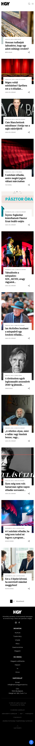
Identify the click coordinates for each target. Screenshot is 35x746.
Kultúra (17, 633)
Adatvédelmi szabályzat (9, 713)
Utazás (17, 640)
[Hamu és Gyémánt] (5, 3)
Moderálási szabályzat (17, 710)
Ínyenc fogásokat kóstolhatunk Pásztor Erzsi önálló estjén (16, 218)
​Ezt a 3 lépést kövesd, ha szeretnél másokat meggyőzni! (16, 582)
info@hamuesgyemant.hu (17, 685)
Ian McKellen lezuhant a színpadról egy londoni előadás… (16, 331)
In (17, 668)
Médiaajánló (29, 713)
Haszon (17, 665)
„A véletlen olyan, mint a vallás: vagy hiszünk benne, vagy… (17, 434)
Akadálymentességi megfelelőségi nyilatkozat (17, 721)
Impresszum (17, 717)
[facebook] (19, 623)
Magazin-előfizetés (18, 661)
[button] (33, 4)
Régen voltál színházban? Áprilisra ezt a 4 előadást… (16, 85)
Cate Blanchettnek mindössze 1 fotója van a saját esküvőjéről (17, 125)
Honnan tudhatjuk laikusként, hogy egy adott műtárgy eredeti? (17, 45)
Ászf (21, 713)
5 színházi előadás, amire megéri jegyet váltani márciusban (15, 178)
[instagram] (16, 623)
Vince (17, 672)
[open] (31, 742)
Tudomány (17, 636)
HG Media (21, 705)
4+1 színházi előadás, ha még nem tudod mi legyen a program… (17, 534)
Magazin (17, 651)
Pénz (17, 644)
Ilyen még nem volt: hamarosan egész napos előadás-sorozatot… (17, 486)
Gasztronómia (17, 647)
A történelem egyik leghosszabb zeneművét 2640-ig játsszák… (17, 381)
